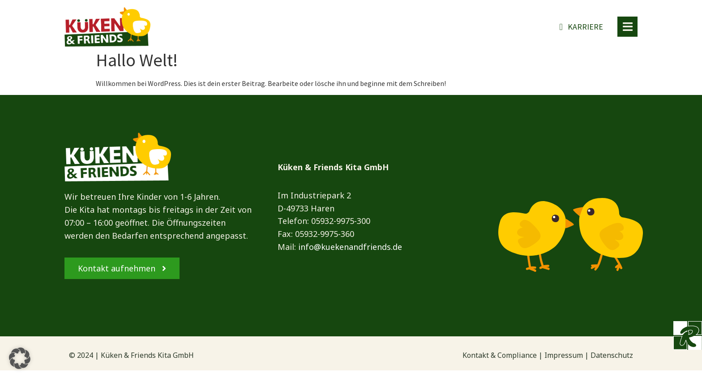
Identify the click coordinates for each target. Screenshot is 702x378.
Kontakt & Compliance (499, 363)
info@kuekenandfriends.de (350, 254)
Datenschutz (612, 363)
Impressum (563, 363)
